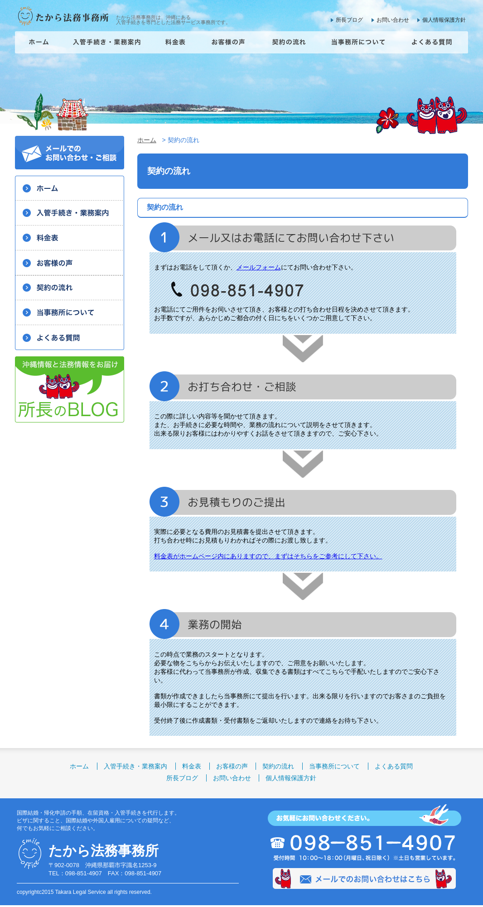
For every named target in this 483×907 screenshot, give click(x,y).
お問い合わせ (393, 20)
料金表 (191, 766)
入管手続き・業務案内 (135, 766)
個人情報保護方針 (444, 20)
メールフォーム (259, 267)
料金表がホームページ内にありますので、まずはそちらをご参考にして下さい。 (268, 556)
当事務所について (334, 766)
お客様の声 (232, 766)
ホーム (146, 140)
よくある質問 (394, 766)
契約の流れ (278, 766)
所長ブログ (349, 20)
